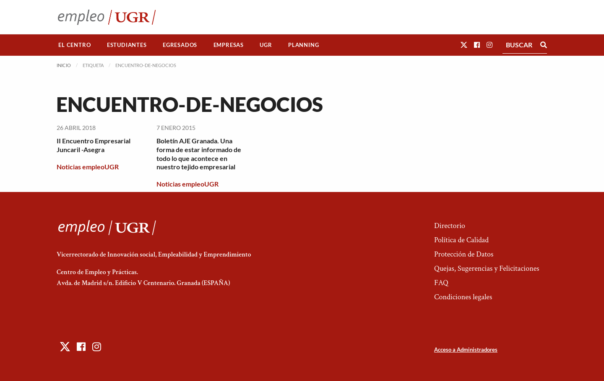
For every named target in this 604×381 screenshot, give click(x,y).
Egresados (180, 44)
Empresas (228, 44)
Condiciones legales (463, 297)
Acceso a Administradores (465, 349)
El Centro (74, 44)
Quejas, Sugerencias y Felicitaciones (486, 268)
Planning (303, 44)
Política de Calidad (461, 240)
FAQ (441, 283)
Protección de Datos (463, 254)
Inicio (64, 65)
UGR (266, 44)
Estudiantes (127, 44)
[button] (464, 44)
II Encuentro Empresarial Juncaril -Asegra (93, 145)
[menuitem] (74, 45)
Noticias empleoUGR (88, 167)
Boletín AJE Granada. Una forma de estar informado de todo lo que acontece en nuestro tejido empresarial (198, 154)
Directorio (449, 226)
